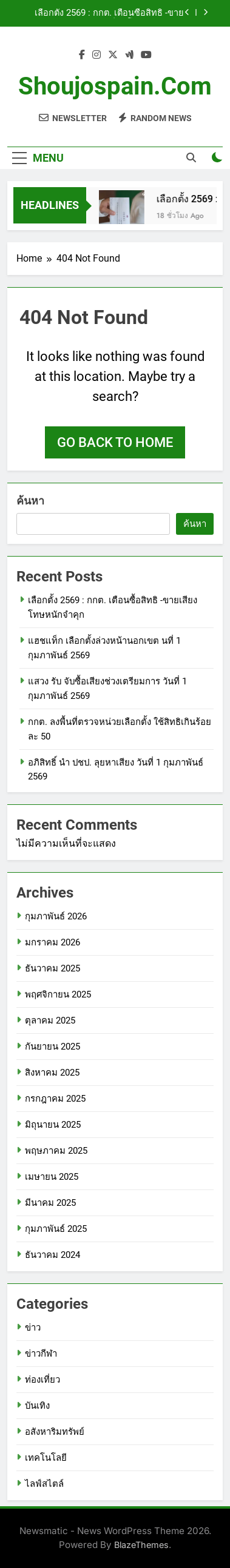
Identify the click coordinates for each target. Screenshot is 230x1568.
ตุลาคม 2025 (50, 1020)
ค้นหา (30, 500)
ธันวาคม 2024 (52, 1254)
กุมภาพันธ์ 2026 (56, 916)
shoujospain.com (115, 86)
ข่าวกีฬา (41, 1353)
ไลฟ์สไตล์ (44, 1483)
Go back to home (115, 442)
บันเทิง (37, 1405)
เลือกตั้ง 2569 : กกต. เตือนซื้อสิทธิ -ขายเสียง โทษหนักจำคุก (109, 13)
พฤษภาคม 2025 (56, 1150)
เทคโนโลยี (46, 1457)
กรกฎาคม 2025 (55, 1098)
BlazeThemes (141, 1545)
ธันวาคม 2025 (52, 968)
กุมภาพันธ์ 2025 (56, 1228)
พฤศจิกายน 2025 (58, 994)
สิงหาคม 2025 (52, 1072)
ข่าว (33, 1327)
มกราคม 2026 (52, 942)
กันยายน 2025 (52, 1046)
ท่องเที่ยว (42, 1379)
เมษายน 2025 (51, 1176)
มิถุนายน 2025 (53, 1124)
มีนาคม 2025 (50, 1202)
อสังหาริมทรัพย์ (54, 1431)
